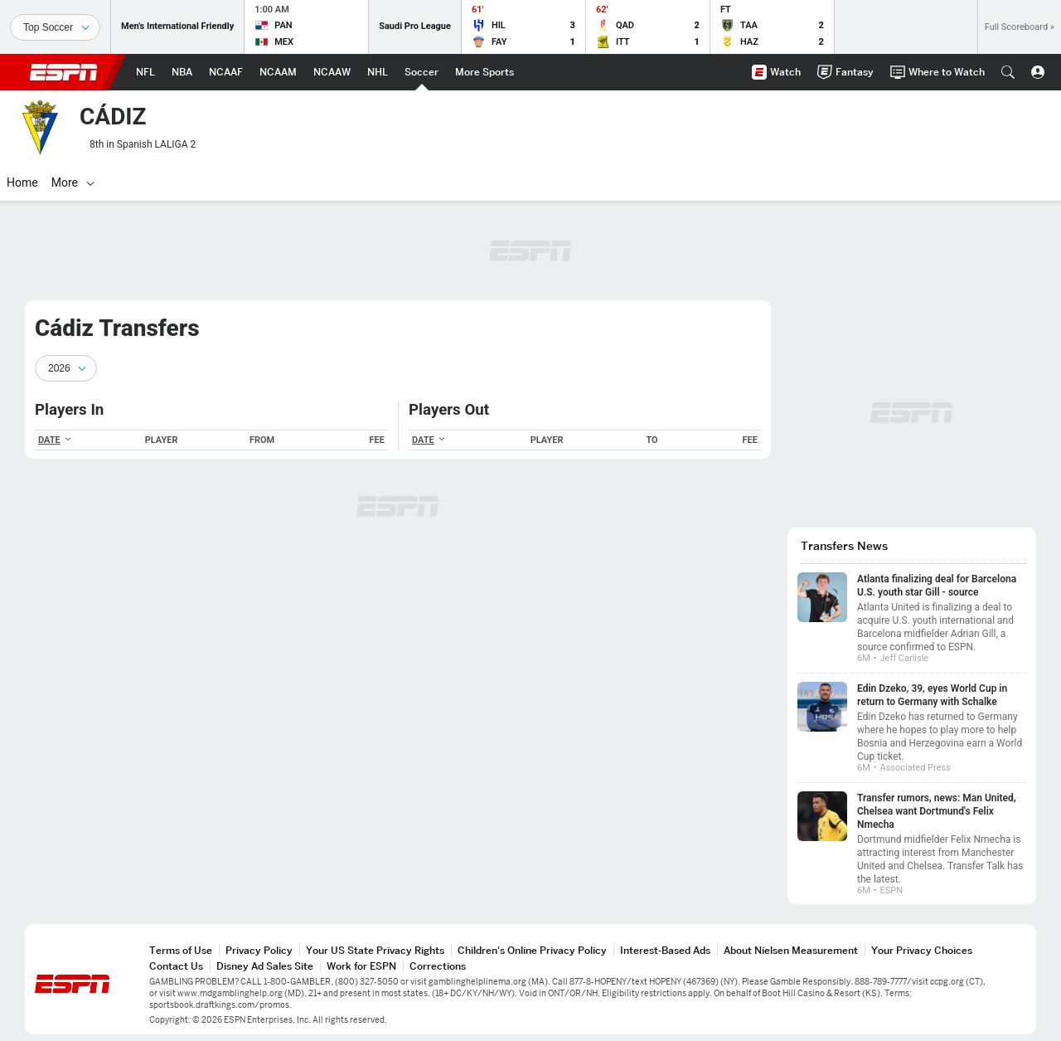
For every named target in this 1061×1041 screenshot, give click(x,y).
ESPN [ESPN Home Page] (64, 72)
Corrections (437, 966)
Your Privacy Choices (921, 950)
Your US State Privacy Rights (375, 950)
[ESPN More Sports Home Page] (484, 72)
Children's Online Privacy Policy (532, 950)
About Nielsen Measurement (791, 950)
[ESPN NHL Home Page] (377, 72)
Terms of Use (180, 950)
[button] (1008, 72)
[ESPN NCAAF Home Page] (226, 72)
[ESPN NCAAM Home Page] (278, 72)
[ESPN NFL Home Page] (145, 72)
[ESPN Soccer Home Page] (421, 72)
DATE (55, 440)
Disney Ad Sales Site (264, 966)
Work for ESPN (361, 966)
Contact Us (176, 966)
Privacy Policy (259, 950)
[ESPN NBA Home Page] (182, 72)
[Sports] (55, 27)
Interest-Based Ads (665, 950)
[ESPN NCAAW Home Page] (332, 72)
